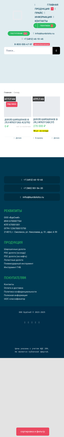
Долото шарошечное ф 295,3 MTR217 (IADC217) (45, 121)
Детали (18, 138)
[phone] (39, 322)
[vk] (32, 322)
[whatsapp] (28, 322)
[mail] (35, 322)
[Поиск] (56, 50)
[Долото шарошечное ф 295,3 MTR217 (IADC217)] (46, 106)
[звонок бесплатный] (32, 188)
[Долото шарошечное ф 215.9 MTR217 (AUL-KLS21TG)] (17, 106)
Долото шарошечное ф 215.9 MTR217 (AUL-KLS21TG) (17, 121)
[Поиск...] (28, 50)
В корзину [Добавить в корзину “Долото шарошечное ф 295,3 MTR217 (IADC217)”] (39, 138)
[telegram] (24, 322)
